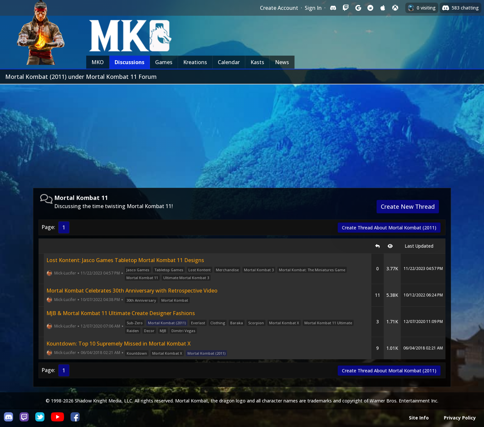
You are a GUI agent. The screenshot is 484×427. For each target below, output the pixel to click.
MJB (163, 330)
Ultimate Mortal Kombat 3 (186, 277)
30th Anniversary (141, 300)
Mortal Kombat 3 (259, 269)
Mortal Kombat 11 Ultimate (328, 322)
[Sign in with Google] (358, 8)
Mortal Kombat (174, 300)
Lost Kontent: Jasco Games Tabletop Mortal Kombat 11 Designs (125, 260)
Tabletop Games (168, 269)
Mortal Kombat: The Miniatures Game (312, 269)
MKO (97, 62)
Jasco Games (137, 269)
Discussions (129, 62)
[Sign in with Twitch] (345, 8)
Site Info (419, 418)
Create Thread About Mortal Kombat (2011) (389, 227)
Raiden (133, 330)
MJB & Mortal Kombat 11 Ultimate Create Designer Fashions (120, 313)
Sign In (313, 7)
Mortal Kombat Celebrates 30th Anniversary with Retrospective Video (132, 290)
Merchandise (227, 269)
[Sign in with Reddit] (370, 8)
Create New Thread (408, 206)
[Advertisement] (242, 133)
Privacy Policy (460, 418)
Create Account (279, 7)
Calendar (229, 62)
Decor (149, 330)
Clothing (217, 322)
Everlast (198, 322)
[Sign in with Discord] (333, 8)
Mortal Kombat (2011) (167, 322)
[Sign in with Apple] (383, 8)
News (282, 62)
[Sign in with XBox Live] (395, 8)
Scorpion (256, 322)
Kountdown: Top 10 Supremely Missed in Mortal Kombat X (118, 343)
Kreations (195, 62)
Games (163, 62)
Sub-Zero (135, 322)
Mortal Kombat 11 (142, 277)
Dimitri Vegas (183, 330)
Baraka (236, 322)
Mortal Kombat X (284, 322)
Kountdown (137, 353)
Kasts (257, 62)
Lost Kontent (199, 269)
